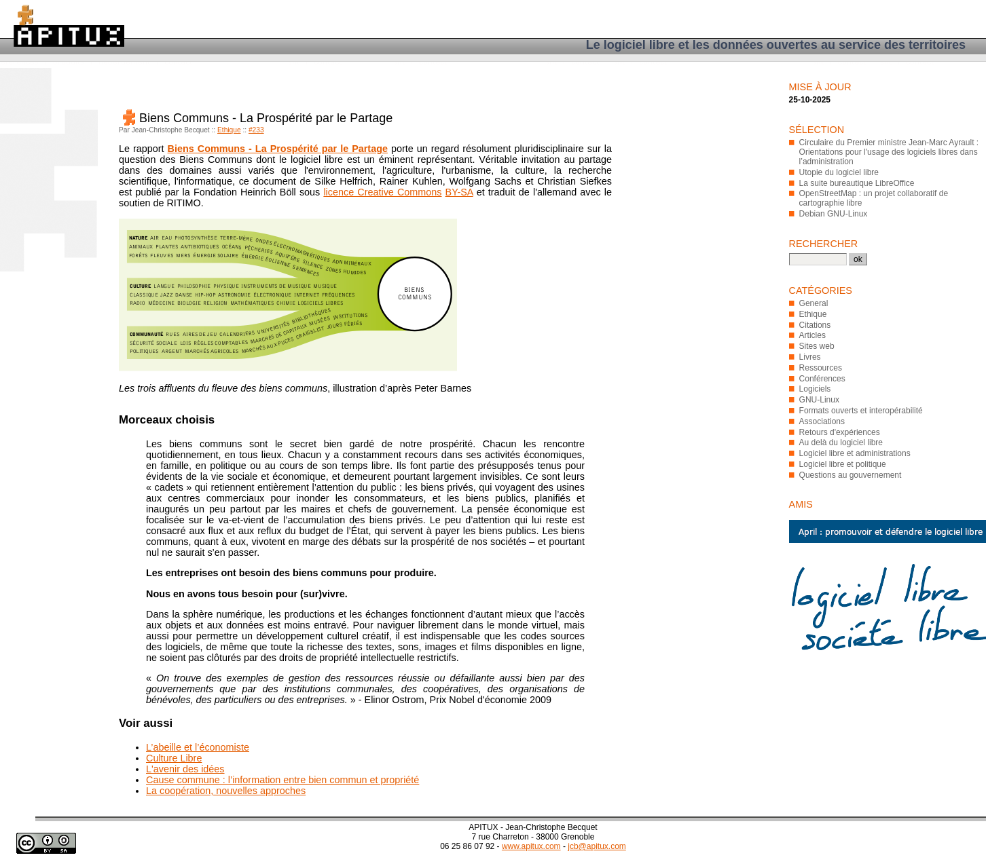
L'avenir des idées (185, 769)
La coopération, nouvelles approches (226, 790)
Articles (812, 335)
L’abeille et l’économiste (197, 747)
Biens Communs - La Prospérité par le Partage (278, 148)
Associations (822, 421)
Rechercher (823, 243)
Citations (815, 325)
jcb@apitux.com (597, 846)
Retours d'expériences (839, 432)
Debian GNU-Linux (833, 214)
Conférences (822, 378)
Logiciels (815, 389)
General (813, 303)
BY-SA (459, 192)
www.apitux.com (531, 846)
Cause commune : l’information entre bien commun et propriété (282, 779)
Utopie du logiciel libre (839, 172)
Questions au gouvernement (850, 475)
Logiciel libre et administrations (855, 453)
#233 (256, 130)
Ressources (820, 368)
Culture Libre (174, 758)
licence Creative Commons (382, 192)
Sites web (817, 346)
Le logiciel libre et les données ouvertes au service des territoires (776, 45)
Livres (810, 357)
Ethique (229, 130)
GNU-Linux (819, 399)
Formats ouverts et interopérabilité (861, 410)
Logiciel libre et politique (842, 464)
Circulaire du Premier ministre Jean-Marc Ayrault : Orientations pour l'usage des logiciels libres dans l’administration (889, 152)
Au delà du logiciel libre (841, 442)
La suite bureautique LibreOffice (857, 183)
